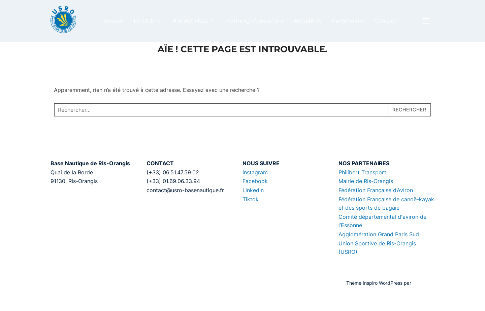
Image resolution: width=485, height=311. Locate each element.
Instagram (255, 187)
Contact (385, 21)
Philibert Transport (362, 187)
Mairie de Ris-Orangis (365, 196)
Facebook (255, 196)
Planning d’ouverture (254, 21)
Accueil (114, 21)
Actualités (308, 21)
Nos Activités (193, 21)
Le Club (148, 21)
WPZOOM (423, 298)
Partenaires (348, 21)
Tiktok (251, 214)
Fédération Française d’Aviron (375, 205)
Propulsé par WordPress (77, 298)
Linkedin (253, 205)
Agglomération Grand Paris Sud (378, 249)
